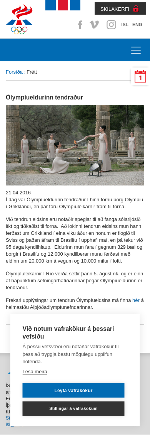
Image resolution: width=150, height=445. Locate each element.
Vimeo (95, 25)
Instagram (111, 25)
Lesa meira (35, 371)
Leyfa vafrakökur (73, 390)
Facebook (79, 25)
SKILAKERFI (114, 9)
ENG (137, 24)
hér (136, 300)
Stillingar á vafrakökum (73, 408)
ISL (124, 24)
